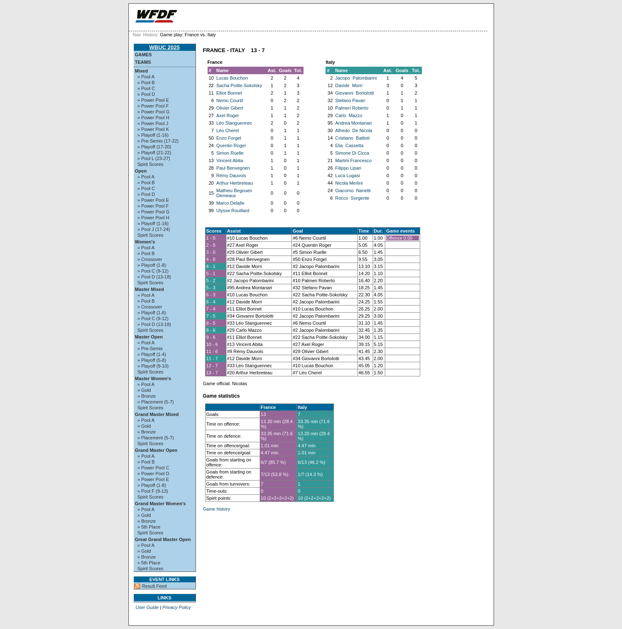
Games (143, 54)
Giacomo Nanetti (353, 190)
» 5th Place (149, 526)
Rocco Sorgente (352, 197)
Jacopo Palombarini (356, 77)
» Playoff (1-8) (152, 265)
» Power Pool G (154, 111)
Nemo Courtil (229, 100)
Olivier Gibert (229, 107)
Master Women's (153, 378)
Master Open (149, 336)
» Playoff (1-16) (153, 135)
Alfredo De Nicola (353, 130)
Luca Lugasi (347, 175)
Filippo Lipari (348, 167)
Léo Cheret (227, 130)
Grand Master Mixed (157, 414)
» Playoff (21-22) (154, 152)
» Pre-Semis (150, 348)
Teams (143, 62)
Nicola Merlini (349, 182)
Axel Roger (227, 115)
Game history (216, 508)
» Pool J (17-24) (154, 229)
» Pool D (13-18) (154, 276)
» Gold (144, 390)
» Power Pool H (153, 117)
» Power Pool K (153, 129)
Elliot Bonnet (229, 92)
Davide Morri (348, 85)
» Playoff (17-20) (154, 146)
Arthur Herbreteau (234, 182)
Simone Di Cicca (352, 152)
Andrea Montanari (353, 122)
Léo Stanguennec (234, 122)
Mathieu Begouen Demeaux (234, 193)
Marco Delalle (230, 202)
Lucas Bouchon (232, 77)
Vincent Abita (229, 160)
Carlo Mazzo (348, 115)
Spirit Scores (150, 164)
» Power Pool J (153, 123)
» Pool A (146, 76)
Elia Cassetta (349, 145)
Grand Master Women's (160, 503)
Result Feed (154, 586)
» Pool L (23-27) (154, 158)
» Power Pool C (153, 467)
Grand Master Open (156, 450)
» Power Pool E (153, 100)
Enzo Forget (228, 137)
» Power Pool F (153, 105)
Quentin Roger (231, 145)
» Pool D (146, 94)
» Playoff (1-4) (152, 354)
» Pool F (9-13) (153, 491)
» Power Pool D (153, 473)
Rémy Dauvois (231, 175)
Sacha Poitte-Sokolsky (239, 85)
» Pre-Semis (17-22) (158, 140)
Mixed (141, 70)
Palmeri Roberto (351, 107)
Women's (145, 241)
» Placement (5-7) (156, 401)
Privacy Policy (177, 607)
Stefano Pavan (350, 100)
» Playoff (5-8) (152, 360)
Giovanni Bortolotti (354, 92)
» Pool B (146, 82)
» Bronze (147, 395)
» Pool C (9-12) (153, 270)
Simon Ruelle (229, 152)
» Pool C (146, 88)
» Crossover (150, 259)
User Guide (147, 607)
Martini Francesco (353, 160)
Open (141, 170)
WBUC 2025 (164, 47)
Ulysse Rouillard (232, 210)
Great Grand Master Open (163, 539)
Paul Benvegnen (233, 167)
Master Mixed (149, 289)
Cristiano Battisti (352, 137)
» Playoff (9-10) (153, 365)
